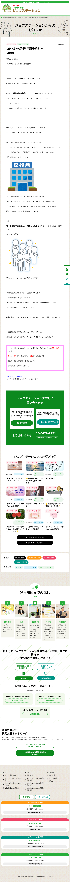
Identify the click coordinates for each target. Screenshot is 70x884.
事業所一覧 (30, 776)
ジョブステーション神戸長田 (35, 839)
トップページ (8, 773)
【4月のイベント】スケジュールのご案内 (15, 505)
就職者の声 (52, 782)
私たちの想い (53, 776)
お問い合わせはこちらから (14, 376)
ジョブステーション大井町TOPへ (35, 543)
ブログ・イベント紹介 (23, 44)
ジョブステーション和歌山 (35, 856)
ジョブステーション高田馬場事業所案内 (35, 780)
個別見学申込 (48, 422)
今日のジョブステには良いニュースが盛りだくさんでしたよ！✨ (15, 529)
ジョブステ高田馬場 (34, 558)
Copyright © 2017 (20, 878)
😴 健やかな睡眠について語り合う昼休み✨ (54, 505)
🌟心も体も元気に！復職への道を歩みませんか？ (34, 481)
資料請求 (22, 423)
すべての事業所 (19, 558)
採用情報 (51, 773)
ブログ (29, 773)
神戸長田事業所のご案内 (35, 848)
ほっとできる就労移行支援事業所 (13, 780)
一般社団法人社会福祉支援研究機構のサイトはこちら (35, 754)
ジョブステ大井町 (11, 44)
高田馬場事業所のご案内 (35, 814)
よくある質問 (53, 779)
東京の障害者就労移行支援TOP (9, 17)
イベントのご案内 (19, 474)
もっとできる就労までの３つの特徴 (13, 785)
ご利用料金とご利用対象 (12, 789)
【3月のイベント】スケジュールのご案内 (34, 528)
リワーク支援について (11, 776)
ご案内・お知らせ (32, 17)
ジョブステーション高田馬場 (35, 804)
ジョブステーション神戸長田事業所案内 (35, 790)
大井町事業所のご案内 (34, 831)
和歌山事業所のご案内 (34, 866)
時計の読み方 (50, 479)
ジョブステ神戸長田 (21, 563)
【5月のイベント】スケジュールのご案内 (15, 480)
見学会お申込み (46, 679)
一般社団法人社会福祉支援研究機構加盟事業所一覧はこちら (35, 746)
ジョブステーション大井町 (22, 17)
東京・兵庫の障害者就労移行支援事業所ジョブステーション (35, 2)
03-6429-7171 (46, 433)
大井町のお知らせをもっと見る (35, 537)
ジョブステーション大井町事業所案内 (35, 785)
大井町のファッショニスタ (35, 505)
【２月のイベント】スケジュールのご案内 (54, 528)
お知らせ (19, 568)
